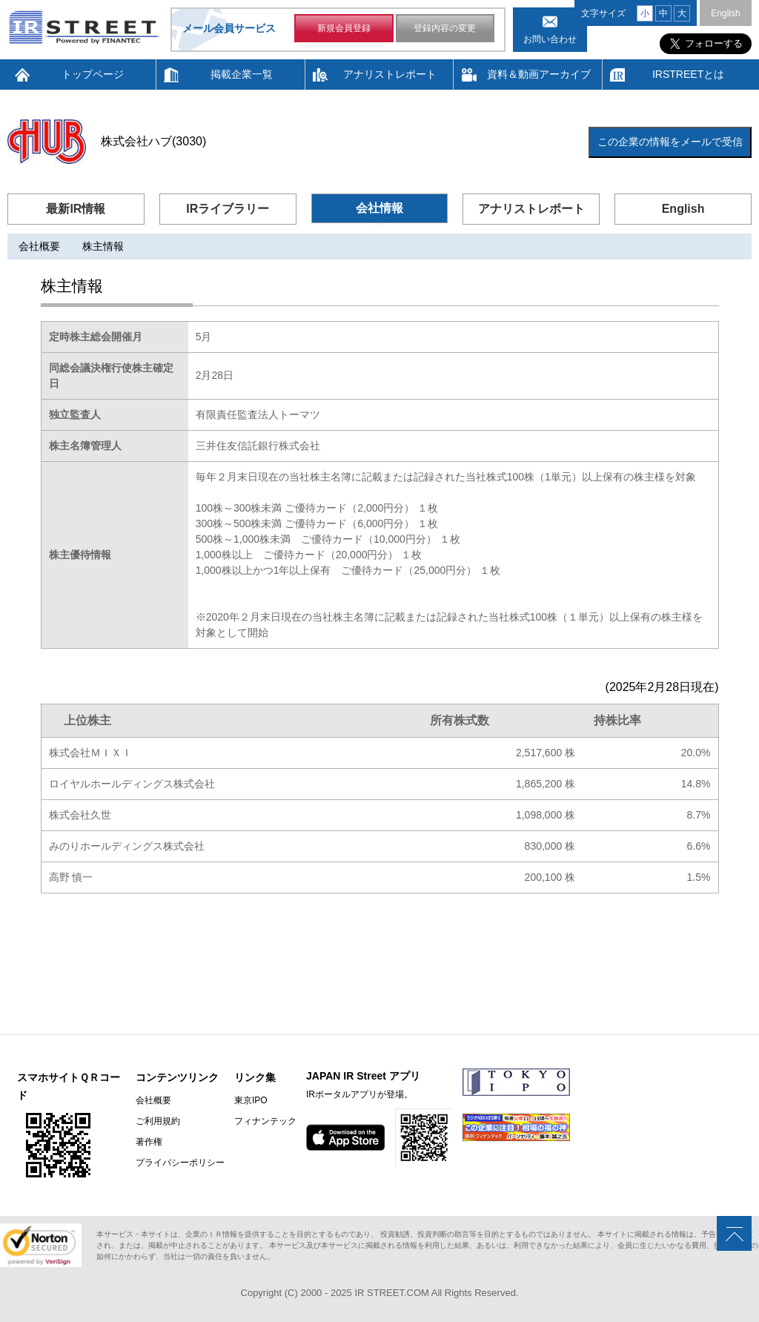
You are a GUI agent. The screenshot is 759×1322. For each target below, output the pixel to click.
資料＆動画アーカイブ (539, 74)
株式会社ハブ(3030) (153, 141)
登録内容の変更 (445, 28)
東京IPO (251, 1100)
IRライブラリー (227, 208)
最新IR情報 (75, 208)
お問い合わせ (550, 39)
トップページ (93, 74)
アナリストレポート (390, 74)
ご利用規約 (158, 1121)
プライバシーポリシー (180, 1162)
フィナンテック (265, 1121)
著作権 (149, 1142)
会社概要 (39, 246)
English (725, 13)
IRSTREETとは (688, 74)
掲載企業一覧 (242, 74)
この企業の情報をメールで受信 (670, 142)
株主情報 (103, 246)
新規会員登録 (344, 28)
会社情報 (379, 208)
